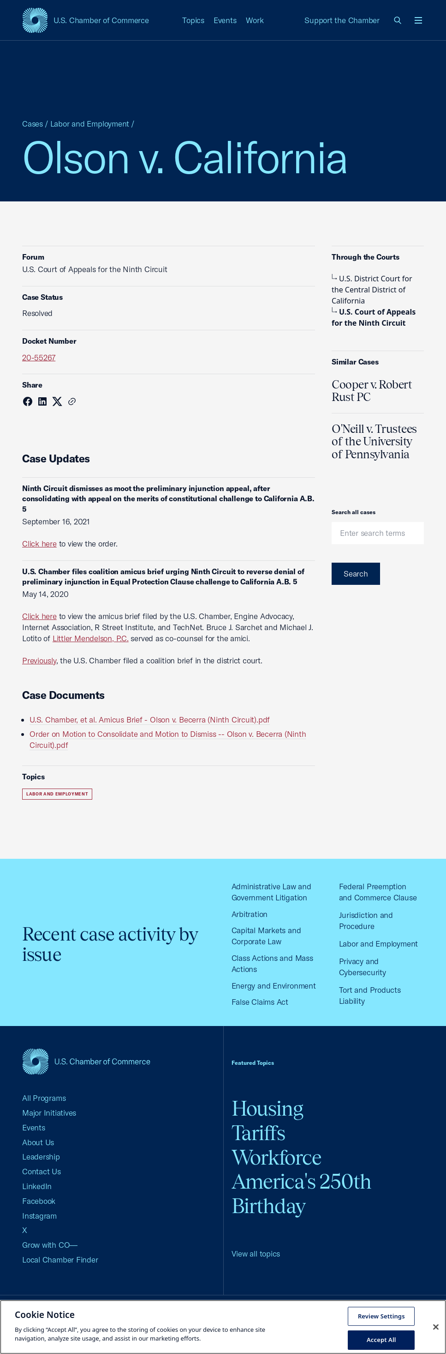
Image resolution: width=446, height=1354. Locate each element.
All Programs (43, 1098)
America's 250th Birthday (301, 1194)
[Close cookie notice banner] (436, 1327)
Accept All (381, 1340)
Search (356, 573)
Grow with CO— (49, 1245)
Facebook (38, 1201)
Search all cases (353, 512)
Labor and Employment (90, 123)
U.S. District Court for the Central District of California (372, 289)
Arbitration (250, 914)
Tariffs (258, 1133)
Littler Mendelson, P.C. (91, 638)
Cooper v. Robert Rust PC (372, 390)
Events (225, 20)
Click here (39, 543)
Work (255, 20)
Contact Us (41, 1171)
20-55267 (38, 357)
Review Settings (381, 1315)
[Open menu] (418, 20)
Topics (193, 20)
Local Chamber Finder (60, 1259)
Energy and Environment (274, 985)
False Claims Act (260, 1002)
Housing (267, 1108)
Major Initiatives (49, 1112)
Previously (39, 660)
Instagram (39, 1215)
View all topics (256, 1253)
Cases (32, 123)
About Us (38, 1142)
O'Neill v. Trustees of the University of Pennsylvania (374, 441)
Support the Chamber (342, 20)
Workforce (277, 1157)
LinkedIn (37, 1186)
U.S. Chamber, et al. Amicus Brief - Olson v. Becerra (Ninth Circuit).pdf (150, 719)
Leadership (41, 1156)
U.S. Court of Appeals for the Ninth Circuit (374, 317)
